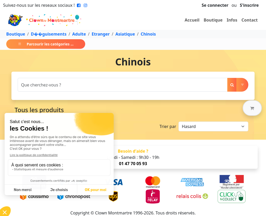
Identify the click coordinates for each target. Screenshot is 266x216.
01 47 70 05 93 (133, 163)
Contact (250, 20)
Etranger (101, 34)
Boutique (213, 20)
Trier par (167, 126)
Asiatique (125, 34)
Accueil (192, 20)
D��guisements (48, 34)
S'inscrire (249, 5)
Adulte (79, 34)
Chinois (148, 34)
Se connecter (215, 5)
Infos (232, 20)
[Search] (123, 85)
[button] (252, 108)
